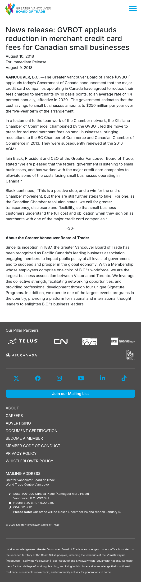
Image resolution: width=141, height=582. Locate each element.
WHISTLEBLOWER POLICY (29, 461)
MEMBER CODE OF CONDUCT (33, 445)
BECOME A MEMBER (24, 438)
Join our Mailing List (70, 393)
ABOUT (12, 408)
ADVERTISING (18, 423)
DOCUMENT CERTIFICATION (31, 430)
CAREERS (14, 415)
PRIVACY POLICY (21, 453)
